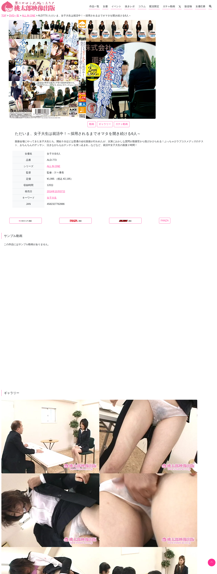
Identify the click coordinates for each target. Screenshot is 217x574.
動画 (91, 124)
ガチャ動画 (169, 6)
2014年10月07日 (56, 191)
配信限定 (154, 6)
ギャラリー (105, 124)
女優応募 (200, 6)
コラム (142, 6)
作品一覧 (94, 6)
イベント (116, 6)
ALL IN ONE (53, 166)
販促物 (188, 6)
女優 (105, 6)
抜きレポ (130, 6)
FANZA (165, 220)
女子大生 (52, 197)
